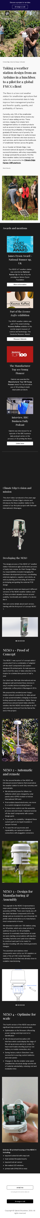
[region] (20, 5)
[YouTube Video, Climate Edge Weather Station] (20, 468)
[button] (2, 13)
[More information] (20, 284)
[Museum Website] (20, 339)
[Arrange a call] (20, 1201)
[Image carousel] (20, 629)
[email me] (20, 1187)
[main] (20, 62)
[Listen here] (20, 443)
